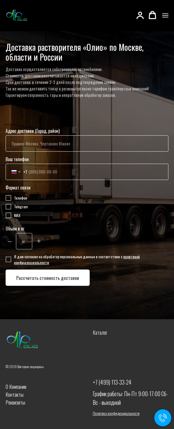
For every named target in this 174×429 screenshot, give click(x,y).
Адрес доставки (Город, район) (33, 130)
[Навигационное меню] (165, 15)
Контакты (15, 394)
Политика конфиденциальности (116, 413)
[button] (140, 15)
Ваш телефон (17, 159)
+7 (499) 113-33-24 (112, 382)
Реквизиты (15, 402)
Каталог (100, 332)
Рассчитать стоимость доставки (47, 277)
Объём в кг (15, 228)
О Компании (16, 386)
